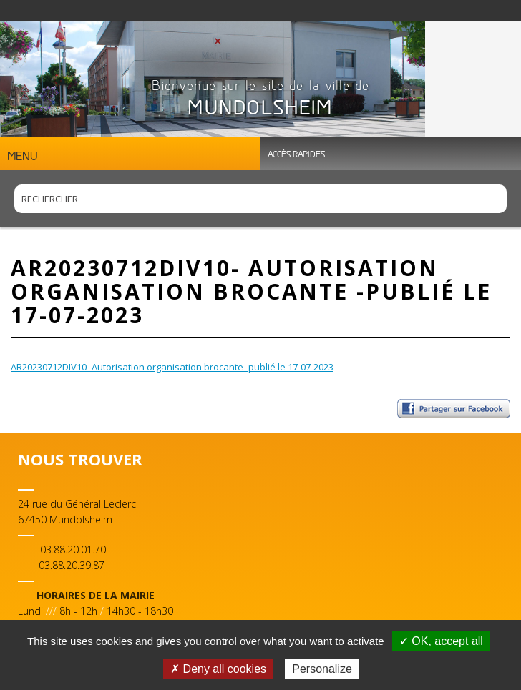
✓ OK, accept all (441, 641)
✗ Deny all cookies (218, 669)
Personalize (322, 669)
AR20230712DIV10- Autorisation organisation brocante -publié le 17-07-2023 (172, 366)
